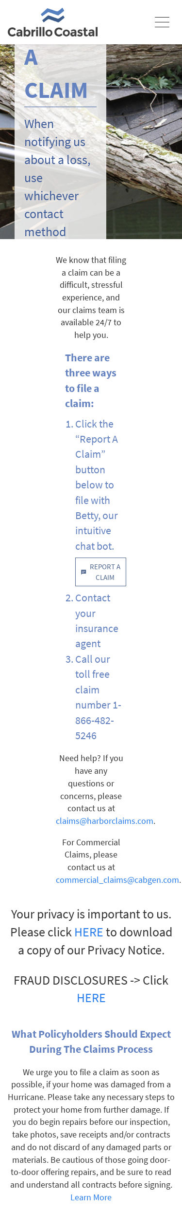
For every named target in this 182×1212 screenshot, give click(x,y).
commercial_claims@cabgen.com (117, 879)
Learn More (91, 1197)
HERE (88, 932)
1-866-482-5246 (98, 720)
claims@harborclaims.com (104, 820)
